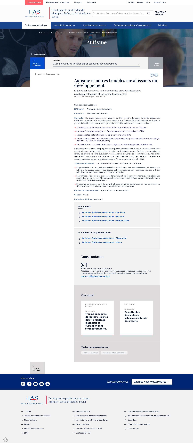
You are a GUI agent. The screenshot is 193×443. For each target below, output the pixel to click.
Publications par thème (34, 428)
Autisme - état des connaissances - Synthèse (103, 212)
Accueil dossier (40, 54)
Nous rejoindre (30, 420)
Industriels (91, 2)
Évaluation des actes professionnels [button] (131, 25)
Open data (132, 420)
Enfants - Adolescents (90, 353)
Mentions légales (83, 424)
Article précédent (36, 64)
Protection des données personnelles (91, 415)
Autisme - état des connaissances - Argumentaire (105, 220)
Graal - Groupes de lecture (139, 424)
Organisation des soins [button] (93, 25)
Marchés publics (83, 411)
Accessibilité (158, 2)
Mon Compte (133, 428)
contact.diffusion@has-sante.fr (95, 276)
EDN (26, 433)
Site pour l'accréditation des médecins (143, 411)
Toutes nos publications (38, 26)
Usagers (77, 2)
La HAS (131, 2)
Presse (140, 2)
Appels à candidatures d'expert (37, 415)
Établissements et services (57, 2)
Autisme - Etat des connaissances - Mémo (102, 242)
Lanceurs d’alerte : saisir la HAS (89, 428)
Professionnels (35, 3)
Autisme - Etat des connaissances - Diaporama (104, 238)
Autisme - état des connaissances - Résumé (103, 216)
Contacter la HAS (83, 433)
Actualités (162, 25)
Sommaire (57, 60)
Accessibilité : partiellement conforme (92, 420)
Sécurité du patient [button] (63, 25)
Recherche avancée (160, 13)
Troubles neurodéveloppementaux (114, 353)
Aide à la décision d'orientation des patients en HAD (149, 415)
